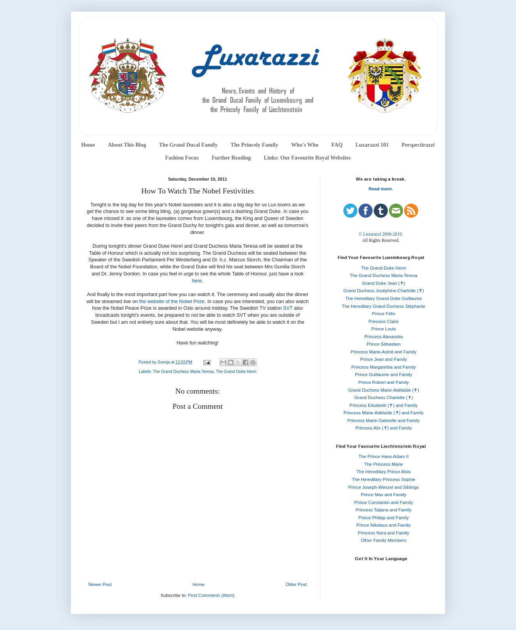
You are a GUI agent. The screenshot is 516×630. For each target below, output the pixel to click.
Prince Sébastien (384, 344)
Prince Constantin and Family (383, 502)
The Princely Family (254, 145)
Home (88, 145)
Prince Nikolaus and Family (384, 525)
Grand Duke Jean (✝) (383, 283)
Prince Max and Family (383, 494)
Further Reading (231, 158)
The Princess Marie (383, 464)
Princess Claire (384, 321)
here (197, 281)
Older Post (296, 584)
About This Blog (127, 145)
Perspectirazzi (418, 145)
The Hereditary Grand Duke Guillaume (383, 298)
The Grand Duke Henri (236, 371)
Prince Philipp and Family (383, 517)
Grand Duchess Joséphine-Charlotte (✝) (383, 290)
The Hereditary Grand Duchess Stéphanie (383, 306)
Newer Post (99, 584)
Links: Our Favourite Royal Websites (307, 158)
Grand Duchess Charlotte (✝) (383, 397)
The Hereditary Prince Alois (384, 471)
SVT (287, 308)
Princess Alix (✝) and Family (383, 428)
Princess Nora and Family (383, 533)
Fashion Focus (182, 158)
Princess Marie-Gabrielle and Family (384, 420)
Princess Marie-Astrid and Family (384, 352)
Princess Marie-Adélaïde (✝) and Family (383, 412)
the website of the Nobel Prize (172, 301)
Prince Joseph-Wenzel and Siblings (383, 487)
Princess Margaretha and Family (383, 367)
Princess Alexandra (383, 336)
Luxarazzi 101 (372, 145)
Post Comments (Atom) (211, 595)
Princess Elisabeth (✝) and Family (384, 405)
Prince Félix (383, 313)
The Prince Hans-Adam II (384, 456)
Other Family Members (383, 540)
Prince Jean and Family (383, 359)
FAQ (337, 145)
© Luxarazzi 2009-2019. (381, 234)
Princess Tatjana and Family (383, 510)
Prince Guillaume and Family (383, 374)
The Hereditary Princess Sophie (383, 479)
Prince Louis (383, 329)
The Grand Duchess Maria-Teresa (183, 371)
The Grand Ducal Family (188, 145)
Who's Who (304, 145)
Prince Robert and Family (383, 382)
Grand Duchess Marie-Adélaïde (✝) (383, 390)
